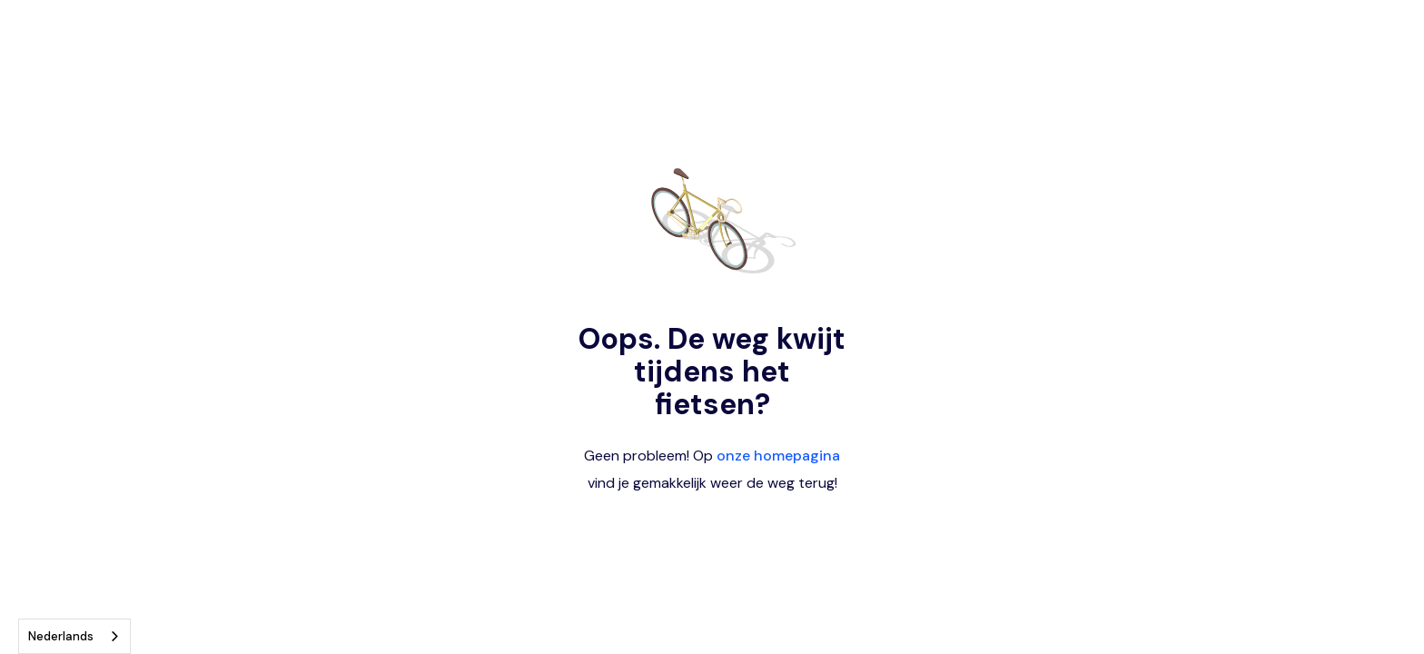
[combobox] (74, 636)
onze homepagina (778, 455)
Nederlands (61, 636)
